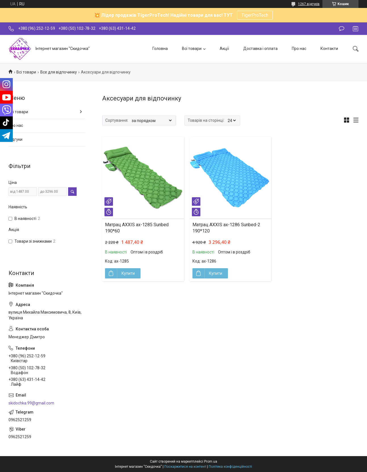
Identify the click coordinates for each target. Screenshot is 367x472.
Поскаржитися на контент (185, 467)
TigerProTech (255, 15)
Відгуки (15, 139)
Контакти (329, 48)
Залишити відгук (341, 28)
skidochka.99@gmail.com (31, 403)
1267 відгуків (309, 4)
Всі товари (192, 48)
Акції (224, 48)
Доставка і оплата (260, 48)
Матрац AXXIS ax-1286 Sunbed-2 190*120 (226, 228)
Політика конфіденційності (230, 467)
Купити (128, 273)
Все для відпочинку (58, 72)
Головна (160, 48)
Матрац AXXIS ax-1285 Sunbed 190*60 (137, 228)
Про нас (299, 48)
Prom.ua (210, 461)
